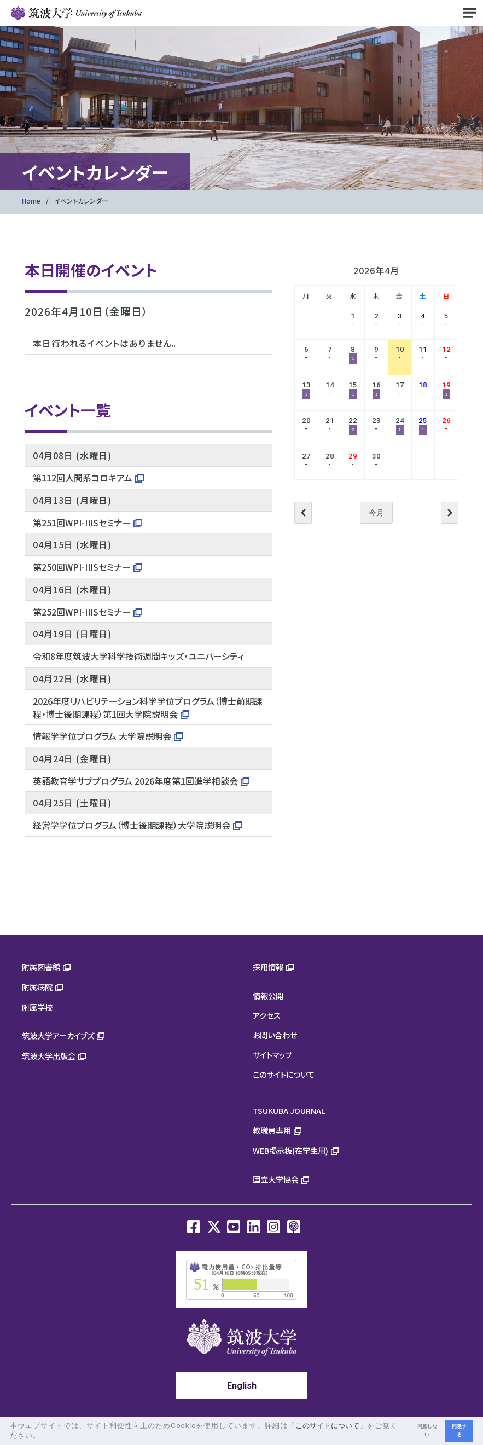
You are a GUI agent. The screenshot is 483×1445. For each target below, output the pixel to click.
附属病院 (37, 987)
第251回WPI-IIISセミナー (82, 522)
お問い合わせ (275, 1035)
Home (31, 200)
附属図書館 (41, 966)
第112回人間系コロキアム (82, 477)
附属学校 (37, 1007)
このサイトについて (284, 1074)
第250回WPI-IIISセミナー (82, 566)
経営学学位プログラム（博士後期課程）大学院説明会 (131, 825)
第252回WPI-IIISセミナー (82, 611)
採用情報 (268, 966)
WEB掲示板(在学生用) (290, 1150)
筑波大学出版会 (48, 1055)
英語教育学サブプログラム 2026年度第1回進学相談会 (135, 780)
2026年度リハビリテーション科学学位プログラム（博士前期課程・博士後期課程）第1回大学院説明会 (148, 707)
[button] (44, 1436)
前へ (303, 513)
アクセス (267, 1015)
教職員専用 (272, 1130)
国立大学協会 (276, 1179)
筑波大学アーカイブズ (58, 1035)
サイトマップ (272, 1054)
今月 (376, 512)
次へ (449, 513)
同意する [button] (459, 1430)
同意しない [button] (427, 1430)
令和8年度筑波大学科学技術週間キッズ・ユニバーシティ (138, 656)
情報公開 (268, 995)
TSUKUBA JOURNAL (289, 1110)
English (242, 1385)
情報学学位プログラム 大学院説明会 (102, 735)
